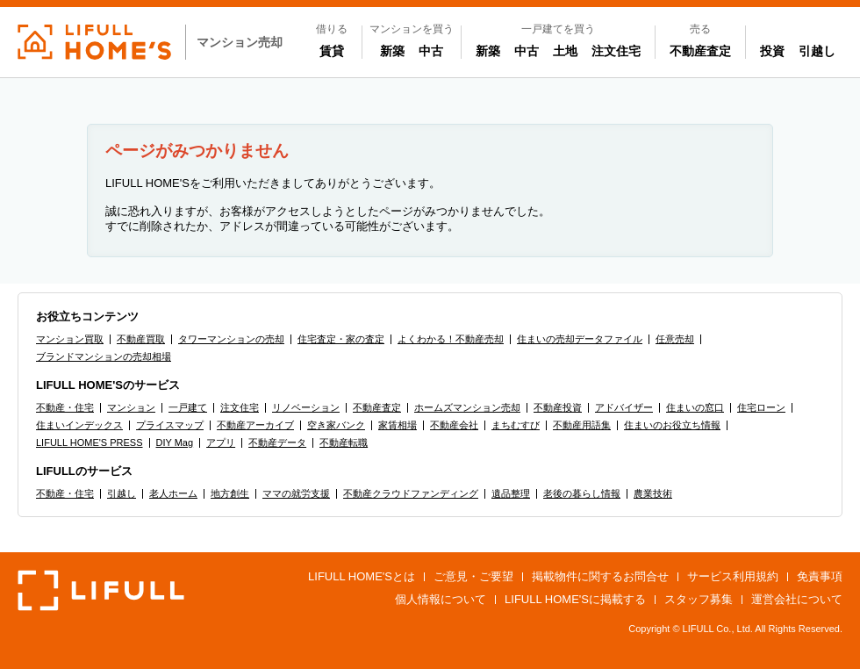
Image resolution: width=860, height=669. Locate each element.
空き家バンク (336, 425)
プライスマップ (170, 425)
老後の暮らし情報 (581, 493)
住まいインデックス (79, 425)
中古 (434, 50)
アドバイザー (624, 407)
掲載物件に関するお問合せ (600, 576)
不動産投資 (558, 407)
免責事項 (819, 576)
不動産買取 (141, 339)
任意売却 (675, 339)
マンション (131, 407)
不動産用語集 (582, 425)
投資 (772, 51)
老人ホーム (173, 493)
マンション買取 (70, 339)
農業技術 (653, 493)
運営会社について (796, 599)
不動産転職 (343, 442)
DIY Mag (175, 442)
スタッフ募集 (698, 599)
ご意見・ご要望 (473, 576)
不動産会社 (454, 425)
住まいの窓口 (695, 407)
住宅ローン (761, 407)
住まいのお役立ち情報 (672, 425)
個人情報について (440, 599)
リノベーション (306, 407)
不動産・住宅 (65, 407)
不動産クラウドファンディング (410, 493)
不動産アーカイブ (255, 425)
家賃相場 (397, 425)
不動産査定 (700, 51)
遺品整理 (510, 493)
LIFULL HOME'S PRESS (89, 442)
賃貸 (331, 51)
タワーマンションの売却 (231, 339)
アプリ (220, 442)
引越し (817, 51)
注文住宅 (616, 51)
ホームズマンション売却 (467, 407)
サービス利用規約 (732, 576)
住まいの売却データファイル (579, 339)
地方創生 (230, 493)
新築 (396, 50)
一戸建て (187, 407)
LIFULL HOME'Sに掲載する (575, 599)
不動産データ (277, 442)
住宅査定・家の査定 (340, 339)
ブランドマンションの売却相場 (103, 356)
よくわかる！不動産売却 (451, 339)
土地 (565, 51)
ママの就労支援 (296, 493)
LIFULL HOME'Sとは (361, 576)
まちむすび (515, 425)
